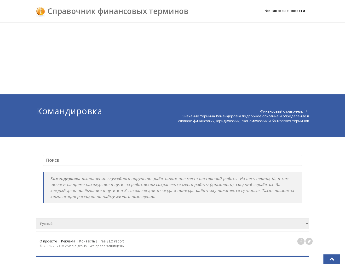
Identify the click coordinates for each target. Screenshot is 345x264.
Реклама (68, 241)
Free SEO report (111, 241)
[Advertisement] (172, 58)
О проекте (48, 241)
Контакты (87, 241)
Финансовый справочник (281, 111)
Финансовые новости (285, 10)
